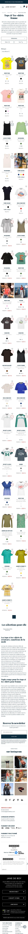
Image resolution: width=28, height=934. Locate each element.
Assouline (4, 930)
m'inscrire (14, 736)
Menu (3, 7)
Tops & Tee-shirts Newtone (7, 630)
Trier (21, 42)
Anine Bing (5, 928)
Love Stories (5, 926)
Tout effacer (5, 51)
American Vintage (7, 925)
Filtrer (7, 42)
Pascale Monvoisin (7, 931)
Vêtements (18, 38)
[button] (26, 7)
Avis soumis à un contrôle (14, 855)
